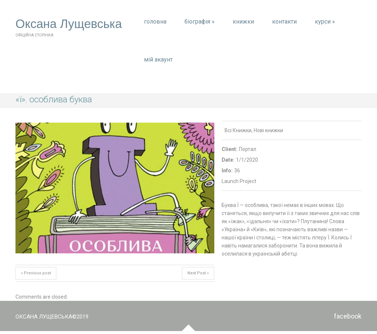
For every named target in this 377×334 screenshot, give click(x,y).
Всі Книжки (238, 130)
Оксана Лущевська (68, 24)
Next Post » (198, 273)
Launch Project (239, 181)
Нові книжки (268, 130)
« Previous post (36, 273)
